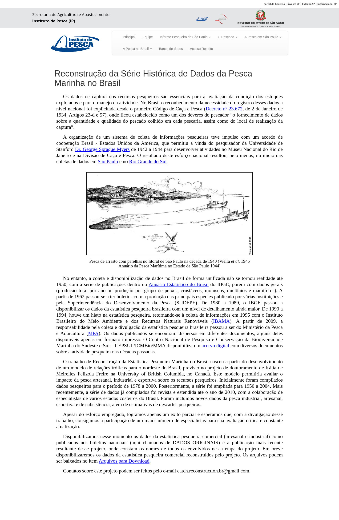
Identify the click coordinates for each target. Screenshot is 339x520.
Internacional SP (327, 4)
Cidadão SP (308, 4)
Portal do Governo (274, 4)
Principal (129, 37)
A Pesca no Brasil (137, 49)
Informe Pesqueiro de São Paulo (185, 37)
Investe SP (293, 4)
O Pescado (227, 37)
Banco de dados (171, 49)
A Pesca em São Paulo (263, 37)
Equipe (148, 37)
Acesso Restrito (201, 49)
